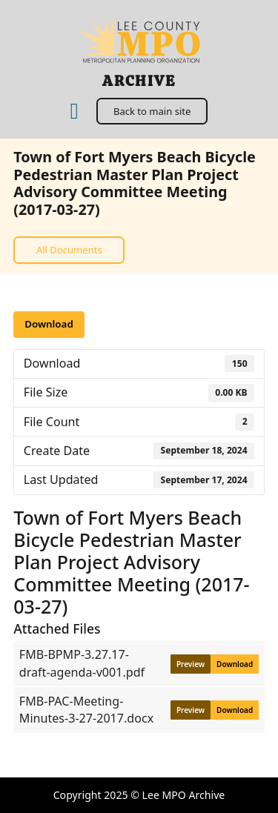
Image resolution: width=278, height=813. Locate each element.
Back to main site (152, 111)
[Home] (74, 111)
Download (48, 324)
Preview (190, 664)
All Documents (69, 249)
